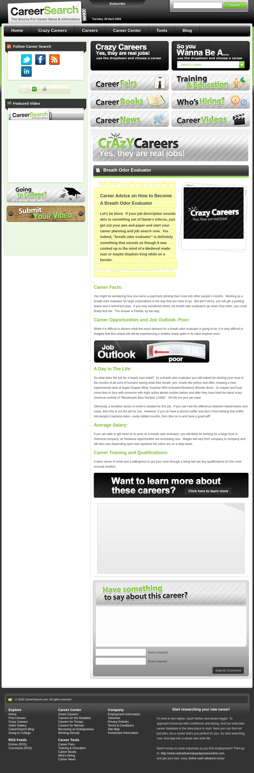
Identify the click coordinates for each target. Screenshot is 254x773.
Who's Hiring (210, 101)
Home (17, 30)
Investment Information (123, 733)
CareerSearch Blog (21, 729)
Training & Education (72, 748)
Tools (161, 30)
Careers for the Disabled (74, 718)
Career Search (47, 11)
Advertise (114, 718)
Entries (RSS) (17, 744)
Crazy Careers (52, 30)
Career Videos (210, 119)
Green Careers (68, 714)
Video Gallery (17, 725)
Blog (187, 30)
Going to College (45, 194)
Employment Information (124, 714)
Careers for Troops (70, 722)
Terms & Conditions (121, 725)
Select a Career (191, 64)
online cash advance (202, 758)
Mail (24, 89)
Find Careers (17, 718)
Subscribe (117, 3)
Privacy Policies (118, 722)
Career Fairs (129, 82)
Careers (90, 30)
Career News (129, 119)
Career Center (127, 30)
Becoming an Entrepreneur (76, 729)
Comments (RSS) (20, 748)
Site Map (114, 729)
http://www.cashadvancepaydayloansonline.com (193, 753)
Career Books (129, 101)
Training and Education (210, 82)
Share (34, 89)
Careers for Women (71, 725)
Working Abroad (68, 733)
